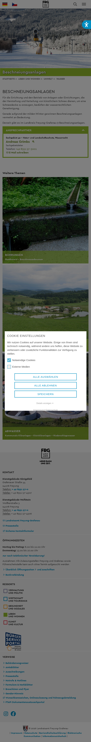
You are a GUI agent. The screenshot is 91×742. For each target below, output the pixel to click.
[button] (86, 24)
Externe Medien (18, 367)
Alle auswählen (45, 376)
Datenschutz (52, 410)
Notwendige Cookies (21, 360)
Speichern (45, 394)
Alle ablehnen (45, 385)
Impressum (38, 410)
